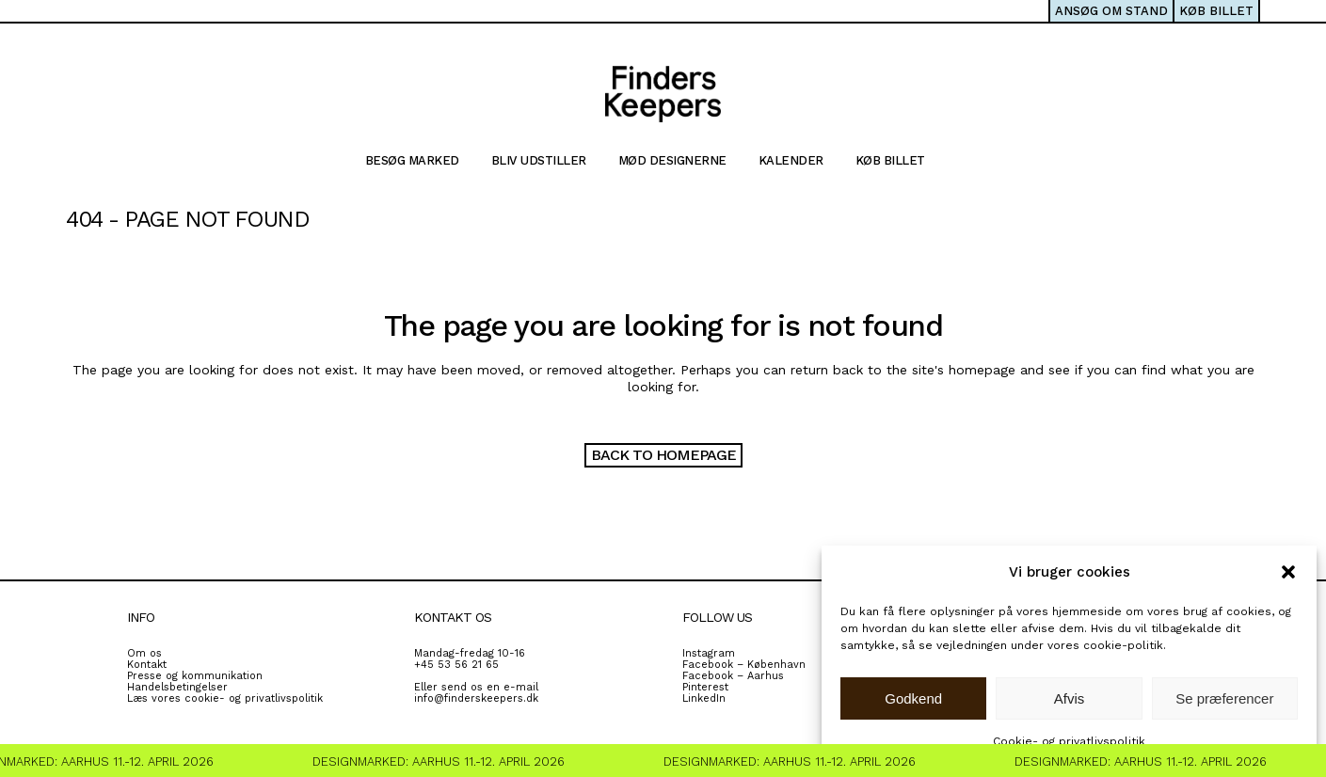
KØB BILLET (1216, 11)
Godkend (913, 698)
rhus (772, 676)
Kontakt (147, 664)
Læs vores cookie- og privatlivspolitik (225, 698)
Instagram (708, 653)
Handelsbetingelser (177, 687)
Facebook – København (744, 664)
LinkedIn (704, 698)
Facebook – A (718, 676)
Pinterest (705, 687)
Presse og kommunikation (195, 676)
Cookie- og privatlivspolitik (1069, 741)
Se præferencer (1224, 698)
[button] (1288, 572)
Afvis (1069, 698)
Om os (144, 653)
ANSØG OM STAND (1111, 11)
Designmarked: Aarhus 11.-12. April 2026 (442, 761)
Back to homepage (663, 455)
